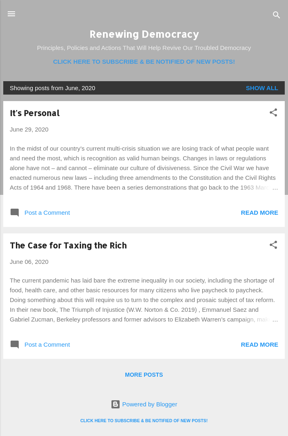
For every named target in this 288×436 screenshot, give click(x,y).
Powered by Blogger (144, 404)
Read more (259, 212)
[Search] (276, 16)
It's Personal (34, 113)
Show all (262, 87)
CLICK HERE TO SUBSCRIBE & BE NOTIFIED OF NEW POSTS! (144, 61)
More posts (144, 374)
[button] (273, 114)
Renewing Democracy (144, 34)
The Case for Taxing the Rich (68, 245)
